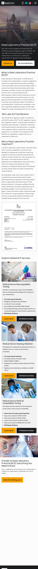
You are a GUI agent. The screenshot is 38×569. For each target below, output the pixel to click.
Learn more (8, 319)
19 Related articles (26, 430)
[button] (35, 3)
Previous (5, 447)
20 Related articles (26, 319)
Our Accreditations (25, 63)
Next (32, 447)
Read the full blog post (12, 480)
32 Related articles (26, 376)
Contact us (7, 63)
